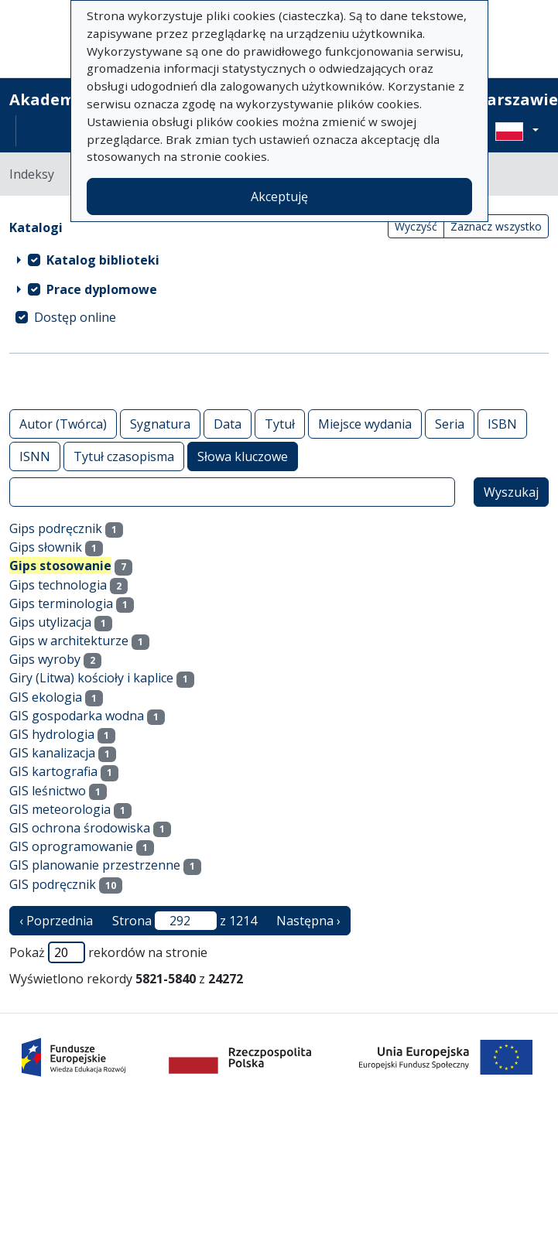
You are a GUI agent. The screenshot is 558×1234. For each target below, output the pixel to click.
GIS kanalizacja (52, 752)
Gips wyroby (44, 659)
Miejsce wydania (365, 423)
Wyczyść (416, 226)
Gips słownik (45, 546)
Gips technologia (58, 584)
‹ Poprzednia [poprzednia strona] (56, 920)
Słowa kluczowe (242, 456)
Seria (449, 423)
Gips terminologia (61, 603)
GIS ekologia (45, 697)
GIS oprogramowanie (71, 846)
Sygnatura (160, 423)
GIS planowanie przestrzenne (94, 864)
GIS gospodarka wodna (76, 715)
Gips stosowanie (60, 565)
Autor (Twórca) (63, 423)
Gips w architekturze (68, 640)
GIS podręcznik (52, 884)
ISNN (34, 456)
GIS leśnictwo (47, 790)
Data (227, 423)
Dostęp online (75, 317)
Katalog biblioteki (102, 259)
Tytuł (280, 423)
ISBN (502, 423)
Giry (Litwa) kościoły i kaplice (91, 677)
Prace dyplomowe (101, 289)
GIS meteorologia (60, 809)
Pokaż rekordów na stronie (108, 952)
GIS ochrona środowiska (79, 827)
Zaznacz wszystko (496, 226)
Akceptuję (279, 196)
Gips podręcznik (55, 528)
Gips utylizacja (50, 622)
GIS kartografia (53, 771)
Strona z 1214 (184, 920)
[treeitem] (279, 260)
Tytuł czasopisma (124, 456)
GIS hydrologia (51, 734)
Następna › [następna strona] (308, 920)
